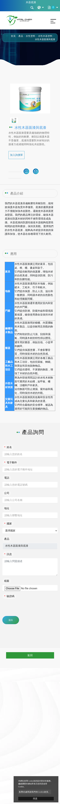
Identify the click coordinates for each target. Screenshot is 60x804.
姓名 (8, 447)
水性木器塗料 (45, 36)
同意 (35, 798)
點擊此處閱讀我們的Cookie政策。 (35, 792)
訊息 (8, 554)
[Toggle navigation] (52, 20)
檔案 (6, 581)
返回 (30, 655)
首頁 (13, 36)
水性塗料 (30, 36)
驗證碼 (9, 596)
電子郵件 (10, 462)
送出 (10, 620)
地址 (6, 508)
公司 (6, 493)
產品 (20, 36)
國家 (8, 523)
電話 (6, 477)
